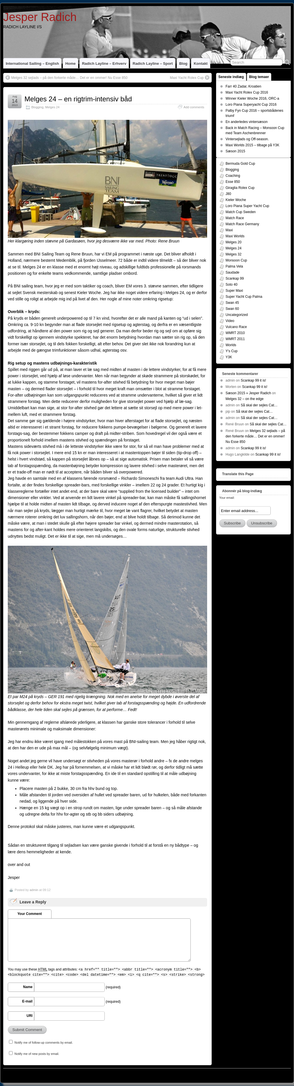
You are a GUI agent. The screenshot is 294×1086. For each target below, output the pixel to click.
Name (28, 987)
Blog (183, 63)
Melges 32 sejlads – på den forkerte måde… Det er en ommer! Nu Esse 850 (69, 78)
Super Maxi (234, 291)
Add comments (194, 107)
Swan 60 (232, 309)
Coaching (233, 176)
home (70, 63)
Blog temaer (259, 77)
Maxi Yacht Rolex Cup (187, 78)
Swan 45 (232, 303)
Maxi (229, 230)
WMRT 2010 (235, 333)
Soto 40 (231, 285)
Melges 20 (233, 242)
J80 (228, 194)
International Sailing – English (32, 63)
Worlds (231, 345)
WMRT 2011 (235, 339)
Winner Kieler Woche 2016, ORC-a (252, 98)
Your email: (227, 497)
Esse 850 (233, 182)
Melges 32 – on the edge (245, 399)
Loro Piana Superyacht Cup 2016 (251, 105)
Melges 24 (52, 107)
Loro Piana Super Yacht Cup (247, 206)
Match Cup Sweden (241, 212)
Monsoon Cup (236, 260)
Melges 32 (233, 254)
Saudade (232, 272)
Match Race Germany (242, 224)
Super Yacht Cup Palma (244, 297)
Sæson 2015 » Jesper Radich (248, 393)
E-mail (27, 1001)
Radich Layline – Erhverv (104, 63)
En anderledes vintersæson (247, 122)
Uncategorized (237, 315)
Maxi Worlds (235, 236)
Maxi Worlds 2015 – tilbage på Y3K (252, 145)
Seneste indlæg (231, 77)
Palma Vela (234, 266)
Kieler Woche (236, 200)
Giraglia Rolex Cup (240, 188)
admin (34, 890)
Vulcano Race (236, 327)
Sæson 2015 (235, 151)
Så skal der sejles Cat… (259, 405)
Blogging (37, 107)
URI (29, 1016)
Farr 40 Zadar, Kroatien (243, 86)
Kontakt (200, 63)
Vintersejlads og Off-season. (247, 139)
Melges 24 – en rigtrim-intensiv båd (78, 99)
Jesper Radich (40, 17)
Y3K (229, 357)
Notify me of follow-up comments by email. (43, 1042)
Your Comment (29, 914)
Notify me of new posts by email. (36, 1053)
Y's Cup (232, 351)
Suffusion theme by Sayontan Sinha (265, 1074)
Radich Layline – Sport (153, 63)
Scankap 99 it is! (253, 380)
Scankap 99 (235, 278)
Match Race (235, 218)
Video (230, 321)
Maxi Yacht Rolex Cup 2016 (247, 92)
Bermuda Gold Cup (240, 164)
